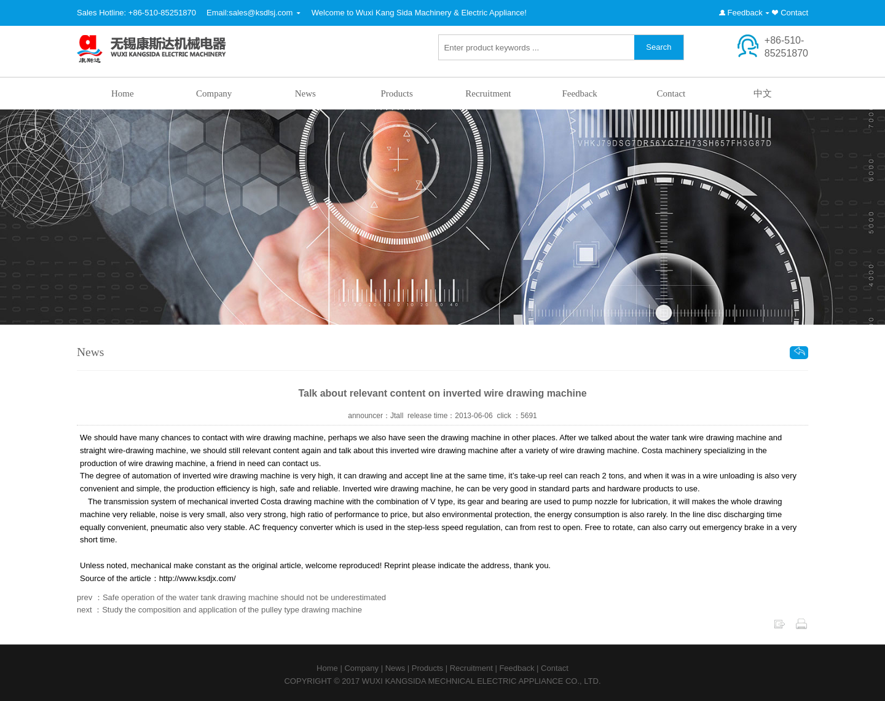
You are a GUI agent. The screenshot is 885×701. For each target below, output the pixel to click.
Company (214, 93)
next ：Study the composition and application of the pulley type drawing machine (219, 609)
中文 (762, 93)
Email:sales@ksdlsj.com (249, 12)
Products (396, 93)
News (305, 93)
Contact (794, 12)
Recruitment (488, 93)
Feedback (745, 12)
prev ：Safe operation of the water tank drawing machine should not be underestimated (231, 597)
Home (122, 93)
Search (658, 47)
